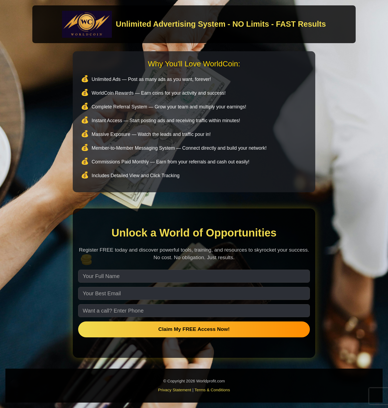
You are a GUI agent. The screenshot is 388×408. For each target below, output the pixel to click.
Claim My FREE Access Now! (194, 329)
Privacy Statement (174, 390)
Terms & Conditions (212, 390)
